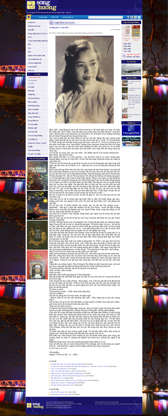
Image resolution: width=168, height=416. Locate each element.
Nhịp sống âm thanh (35, 77)
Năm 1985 (127, 49)
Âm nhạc (37, 74)
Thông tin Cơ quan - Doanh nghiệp (37, 144)
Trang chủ (31, 22)
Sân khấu (31, 87)
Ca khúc (31, 83)
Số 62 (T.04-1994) (126, 39)
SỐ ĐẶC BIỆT (32, 128)
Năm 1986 (127, 51)
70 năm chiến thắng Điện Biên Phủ (38, 42)
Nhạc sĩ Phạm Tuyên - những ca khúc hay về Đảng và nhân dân (70, 380)
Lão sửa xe (131, 107)
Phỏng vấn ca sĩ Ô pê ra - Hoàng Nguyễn (63, 383)
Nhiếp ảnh (31, 94)
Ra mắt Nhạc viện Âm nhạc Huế (61, 394)
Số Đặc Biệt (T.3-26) (136, 39)
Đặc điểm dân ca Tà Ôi (58, 378)
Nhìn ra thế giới (33, 109)
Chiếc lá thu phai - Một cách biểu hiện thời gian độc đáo (68, 376)
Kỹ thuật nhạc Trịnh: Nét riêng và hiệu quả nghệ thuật (67, 364)
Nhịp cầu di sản (33, 113)
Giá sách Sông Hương (35, 135)
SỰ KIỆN (31, 30)
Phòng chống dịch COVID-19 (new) (37, 35)
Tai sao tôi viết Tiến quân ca (59, 369)
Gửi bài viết (54, 17)
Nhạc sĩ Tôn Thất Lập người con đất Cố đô (64, 371)
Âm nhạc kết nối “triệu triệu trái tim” (62, 385)
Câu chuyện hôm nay (35, 59)
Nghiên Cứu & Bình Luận (36, 55)
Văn (29, 48)
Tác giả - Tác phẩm (34, 154)
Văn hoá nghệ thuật (34, 63)
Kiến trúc (31, 70)
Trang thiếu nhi (33, 120)
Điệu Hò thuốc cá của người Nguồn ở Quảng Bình (67, 373)
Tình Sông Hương (34, 150)
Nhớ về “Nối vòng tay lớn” (59, 392)
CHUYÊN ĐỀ (32, 132)
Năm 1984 (127, 46)
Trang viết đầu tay (34, 117)
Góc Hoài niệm (33, 124)
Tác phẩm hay (32, 139)
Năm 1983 (127, 44)
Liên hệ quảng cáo (67, 17)
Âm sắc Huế (33, 80)
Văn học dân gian (34, 98)
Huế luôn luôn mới (34, 26)
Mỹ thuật (31, 91)
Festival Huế (32, 67)
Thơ (29, 52)
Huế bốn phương (34, 106)
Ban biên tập (43, 17)
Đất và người (32, 102)
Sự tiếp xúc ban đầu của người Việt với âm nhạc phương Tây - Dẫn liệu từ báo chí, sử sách (79, 366)
